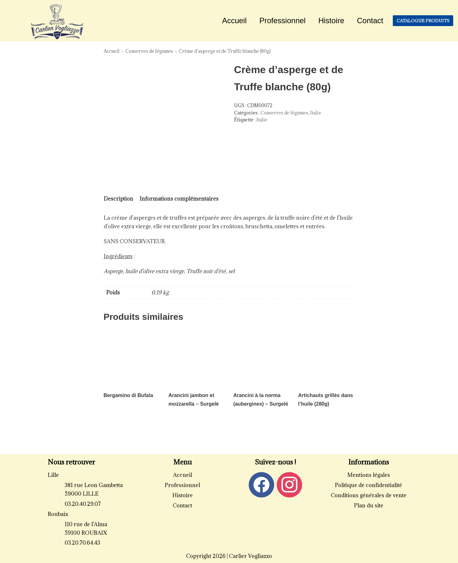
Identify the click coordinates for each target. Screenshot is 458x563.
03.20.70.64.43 (82, 542)
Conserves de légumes (149, 51)
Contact (370, 20)
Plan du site (368, 505)
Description (118, 198)
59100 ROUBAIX (86, 532)
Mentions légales (368, 474)
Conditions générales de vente (368, 495)
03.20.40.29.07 (83, 503)
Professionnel (283, 20)
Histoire (331, 20)
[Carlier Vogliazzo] (57, 22)
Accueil (234, 20)
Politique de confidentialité (368, 485)
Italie (315, 113)
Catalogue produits (423, 21)
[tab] (118, 199)
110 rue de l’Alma (86, 524)
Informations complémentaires (179, 198)
